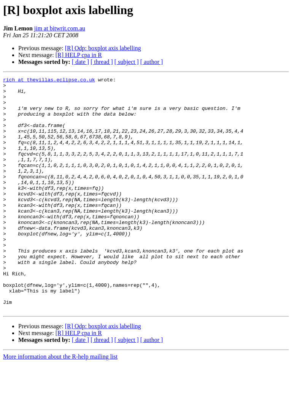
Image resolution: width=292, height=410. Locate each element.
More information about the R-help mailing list (60, 403)
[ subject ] (126, 62)
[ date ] (80, 62)
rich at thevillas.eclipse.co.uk (49, 80)
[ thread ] (101, 62)
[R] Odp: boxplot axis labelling (103, 48)
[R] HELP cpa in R (79, 55)
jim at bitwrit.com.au (59, 28)
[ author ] (151, 62)
